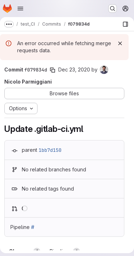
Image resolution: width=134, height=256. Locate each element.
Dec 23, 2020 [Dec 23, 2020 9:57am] (74, 69)
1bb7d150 (50, 150)
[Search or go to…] (112, 8)
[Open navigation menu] (20, 8)
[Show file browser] (125, 24)
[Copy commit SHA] (52, 70)
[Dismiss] (120, 43)
